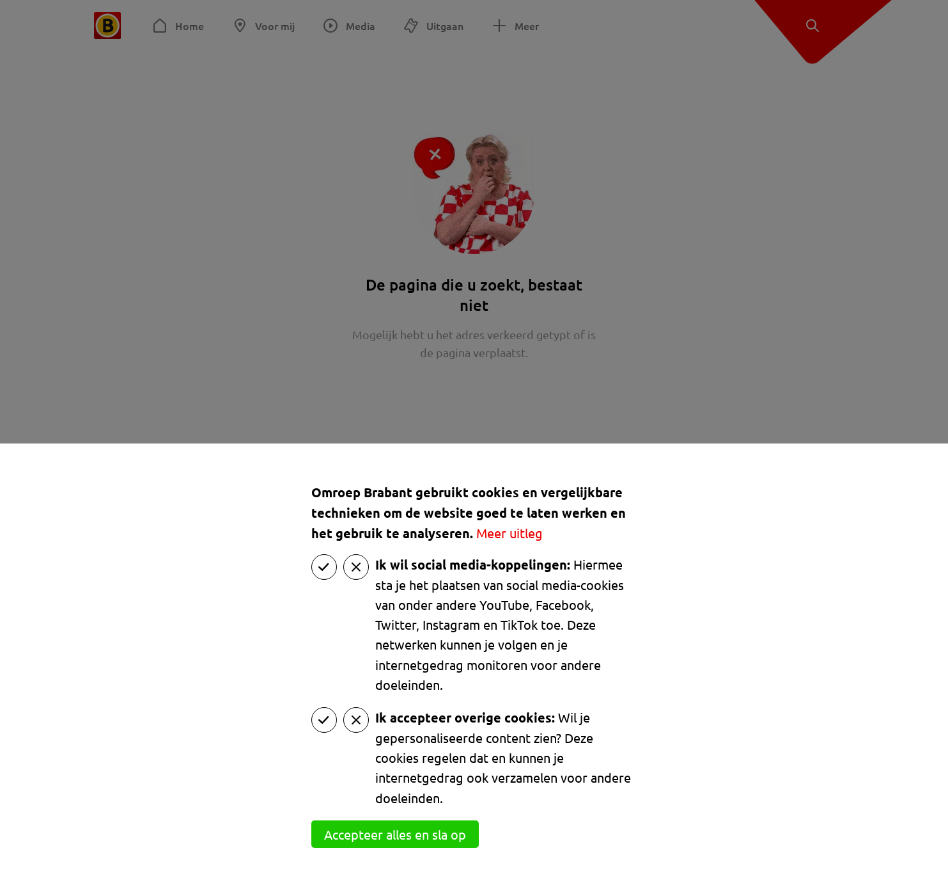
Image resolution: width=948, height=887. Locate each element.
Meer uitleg (509, 533)
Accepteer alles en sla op (395, 834)
